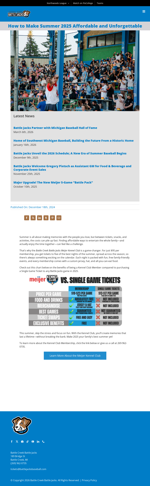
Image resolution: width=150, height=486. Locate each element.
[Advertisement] (75, 390)
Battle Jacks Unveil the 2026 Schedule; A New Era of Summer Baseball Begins (69, 154)
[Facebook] (26, 218)
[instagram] (22, 441)
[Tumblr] (46, 218)
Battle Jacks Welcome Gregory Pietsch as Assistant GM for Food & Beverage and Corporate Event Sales (72, 168)
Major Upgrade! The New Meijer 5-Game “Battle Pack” (53, 183)
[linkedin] (38, 441)
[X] (33, 218)
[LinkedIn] (39, 218)
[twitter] (17, 441)
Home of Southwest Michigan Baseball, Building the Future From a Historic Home (73, 141)
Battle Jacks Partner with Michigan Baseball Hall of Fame (55, 128)
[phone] (43, 441)
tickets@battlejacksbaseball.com (28, 469)
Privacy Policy (89, 480)
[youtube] (33, 441)
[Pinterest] (52, 218)
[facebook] (12, 441)
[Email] (59, 218)
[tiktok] (27, 441)
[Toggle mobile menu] (144, 11)
